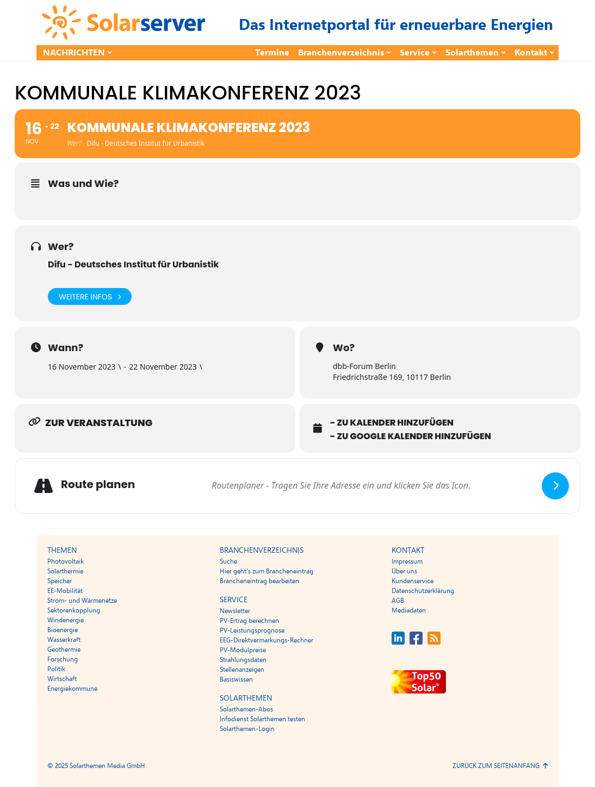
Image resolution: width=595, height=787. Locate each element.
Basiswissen (236, 679)
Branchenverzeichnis (341, 53)
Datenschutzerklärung (423, 590)
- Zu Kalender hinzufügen (392, 422)
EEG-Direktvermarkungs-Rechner (266, 640)
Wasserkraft (63, 639)
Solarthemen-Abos (246, 709)
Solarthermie (65, 571)
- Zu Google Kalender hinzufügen (410, 436)
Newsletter (235, 611)
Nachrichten (74, 53)
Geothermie (63, 649)
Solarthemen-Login (247, 728)
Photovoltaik (65, 561)
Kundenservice (412, 581)
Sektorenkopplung (73, 610)
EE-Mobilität (65, 590)
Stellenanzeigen (242, 669)
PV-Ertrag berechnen (249, 620)
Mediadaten (409, 610)
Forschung (62, 659)
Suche (228, 561)
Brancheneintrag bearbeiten (259, 581)
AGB (398, 600)
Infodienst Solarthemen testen (262, 719)
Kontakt (531, 53)
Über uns (404, 571)
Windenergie (65, 620)
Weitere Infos (90, 296)
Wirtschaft (62, 678)
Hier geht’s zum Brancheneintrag (266, 571)
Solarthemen (472, 53)
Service (415, 53)
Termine (272, 53)
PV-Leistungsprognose (252, 630)
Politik (56, 669)
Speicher (59, 581)
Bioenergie (62, 630)
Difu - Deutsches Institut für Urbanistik (133, 264)
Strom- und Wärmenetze (82, 600)
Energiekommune (72, 688)
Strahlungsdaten (243, 659)
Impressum (407, 561)
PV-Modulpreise (243, 650)
